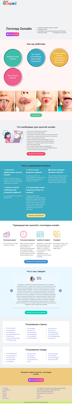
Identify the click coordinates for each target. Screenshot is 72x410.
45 (57, 312)
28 (21, 312)
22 (57, 310)
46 (59, 312)
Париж (4, 403)
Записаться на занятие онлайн (36, 269)
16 (44, 310)
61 (42, 314)
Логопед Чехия (10, 343)
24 (13, 312)
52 (23, 314)
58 (36, 314)
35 (36, 312)
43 (52, 312)
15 (42, 310)
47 (13, 314)
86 (48, 315)
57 (34, 314)
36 (38, 312)
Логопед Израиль (10, 335)
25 (15, 312)
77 (29, 315)
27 (19, 312)
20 (52, 310)
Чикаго (29, 368)
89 (54, 315)
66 (52, 314)
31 (27, 312)
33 (32, 312)
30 (25, 312)
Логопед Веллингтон (32, 367)
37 (40, 312)
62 (44, 314)
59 (38, 314)
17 (46, 310)
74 (23, 315)
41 (48, 312)
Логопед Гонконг (52, 335)
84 (44, 315)
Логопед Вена (30, 363)
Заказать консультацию (36, 223)
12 (36, 310)
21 (54, 310)
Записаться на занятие (36, 161)
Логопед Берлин (31, 365)
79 (34, 315)
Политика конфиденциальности (45, 398)
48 (15, 314)
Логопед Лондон (10, 365)
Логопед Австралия (53, 341)
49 (17, 314)
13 (38, 310)
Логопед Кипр (51, 345)
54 (27, 314)
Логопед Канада (10, 339)
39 (44, 312)
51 (21, 314)
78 (32, 315)
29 (23, 312)
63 (46, 314)
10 (32, 310)
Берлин (5, 400)
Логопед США (51, 337)
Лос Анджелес (10, 368)
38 (42, 312)
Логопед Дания (31, 335)
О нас (38, 402)
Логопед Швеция (31, 343)
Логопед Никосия (10, 367)
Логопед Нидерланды (53, 343)
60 (40, 314)
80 (36, 315)
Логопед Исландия (11, 347)
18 (48, 310)
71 (17, 315)
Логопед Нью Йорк (53, 367)
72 (19, 315)
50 (19, 314)
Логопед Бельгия (10, 337)
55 (29, 314)
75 (25, 315)
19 (50, 310)
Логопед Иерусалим (11, 360)
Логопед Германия (32, 341)
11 (34, 310)
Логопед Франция (52, 339)
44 (54, 312)
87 (50, 315)
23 (59, 310)
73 (21, 315)
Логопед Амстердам (53, 365)
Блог (38, 405)
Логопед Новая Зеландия (13, 345)
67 (54, 314)
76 (27, 315)
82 (40, 315)
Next (60, 298)
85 (46, 315)
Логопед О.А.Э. (31, 337)
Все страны (6, 405)
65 (50, 314)
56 (32, 314)
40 (46, 312)
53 (25, 314)
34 (34, 312)
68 (57, 314)
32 (29, 312)
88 (52, 315)
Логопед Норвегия (32, 345)
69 (59, 314)
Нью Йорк (5, 395)
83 (42, 315)
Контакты (39, 403)
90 (57, 315)
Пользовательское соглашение (45, 400)
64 (48, 314)
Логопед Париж (52, 363)
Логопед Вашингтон (11, 363)
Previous (11, 298)
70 (15, 315)
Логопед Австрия (31, 339)
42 (50, 312)
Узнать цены (36, 122)
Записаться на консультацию (36, 320)
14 (40, 310)
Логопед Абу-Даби (53, 361)
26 (17, 312)
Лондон (5, 402)
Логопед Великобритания (13, 341)
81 (38, 315)
